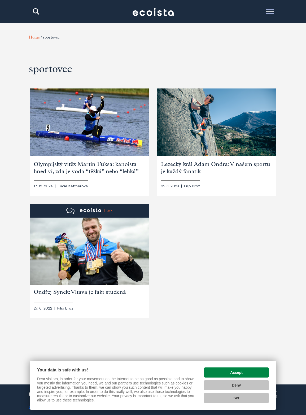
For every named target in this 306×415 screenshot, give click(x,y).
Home (34, 38)
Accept (236, 372)
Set (236, 398)
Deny (236, 385)
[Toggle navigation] (269, 11)
